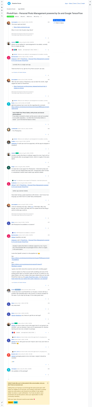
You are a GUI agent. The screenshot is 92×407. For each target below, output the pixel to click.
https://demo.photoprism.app (22, 27)
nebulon (13, 42)
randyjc (13, 141)
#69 (49, 128)
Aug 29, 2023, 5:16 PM (26, 182)
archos (13, 289)
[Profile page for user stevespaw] (8, 370)
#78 (49, 303)
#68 (49, 103)
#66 (49, 56)
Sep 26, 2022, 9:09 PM (28, 42)
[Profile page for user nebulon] (8, 43)
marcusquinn (15, 22)
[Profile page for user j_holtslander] (8, 129)
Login (15, 402)
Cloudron (15, 72)
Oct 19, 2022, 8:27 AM (24, 103)
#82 (49, 354)
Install (83, 3)
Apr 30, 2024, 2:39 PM (26, 368)
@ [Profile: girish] (14, 315)
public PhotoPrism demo (31, 277)
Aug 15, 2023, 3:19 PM (28, 153)
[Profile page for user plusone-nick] (8, 355)
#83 (49, 368)
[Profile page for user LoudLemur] (8, 184)
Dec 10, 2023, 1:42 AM (27, 354)
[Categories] (2, 2)
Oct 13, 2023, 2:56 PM (28, 235)
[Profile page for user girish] (8, 324)
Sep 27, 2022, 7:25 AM (28, 56)
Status (70, 3)
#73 (49, 182)
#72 (49, 166)
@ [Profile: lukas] (13, 237)
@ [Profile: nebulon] (14, 59)
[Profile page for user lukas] (8, 223)
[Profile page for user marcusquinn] (8, 23)
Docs (79, 3)
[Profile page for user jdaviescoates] (8, 57)
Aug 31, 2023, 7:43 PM (24, 222)
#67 (49, 79)
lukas (13, 222)
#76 (49, 235)
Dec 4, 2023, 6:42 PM (23, 313)
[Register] (90, 4)
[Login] (90, 2)
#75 (49, 222)
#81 (49, 339)
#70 (49, 141)
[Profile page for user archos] (8, 290)
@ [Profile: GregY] (14, 185)
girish (13, 323)
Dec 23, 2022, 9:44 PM (27, 128)
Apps (66, 3)
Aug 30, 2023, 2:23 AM (27, 204)
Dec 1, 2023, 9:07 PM (23, 303)
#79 (49, 313)
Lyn (32, 206)
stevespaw (14, 368)
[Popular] (2, 10)
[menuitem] (90, 2)
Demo (75, 3)
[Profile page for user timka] (8, 104)
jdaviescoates (15, 56)
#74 (49, 204)
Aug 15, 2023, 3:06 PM (25, 141)
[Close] (47, 383)
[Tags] (2, 7)
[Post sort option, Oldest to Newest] (59, 23)
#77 (49, 289)
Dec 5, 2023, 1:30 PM (27, 323)
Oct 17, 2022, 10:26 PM (27, 79)
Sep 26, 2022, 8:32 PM (27, 22)
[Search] (2, 16)
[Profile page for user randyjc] (8, 142)
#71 (49, 153)
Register (11, 402)
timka (13, 103)
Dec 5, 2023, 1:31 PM (23, 339)
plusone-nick (15, 354)
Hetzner (24, 72)
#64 (49, 22)
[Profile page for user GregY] (8, 167)
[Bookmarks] (2, 13)
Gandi (20, 72)
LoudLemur (14, 182)
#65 (49, 42)
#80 (49, 323)
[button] (2, 402)
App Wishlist (10, 16)
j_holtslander (14, 128)
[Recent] (2, 4)
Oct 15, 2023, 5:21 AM (30, 289)
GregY (13, 166)
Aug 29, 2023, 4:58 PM (24, 166)
